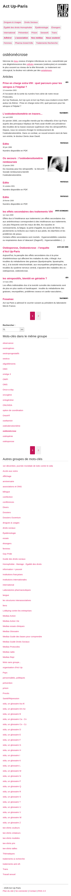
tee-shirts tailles (10, 848)
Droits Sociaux (31, 22)
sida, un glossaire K (12, 760)
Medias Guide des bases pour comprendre (22, 636)
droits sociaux (9, 528)
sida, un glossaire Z (12, 822)
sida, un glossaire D (12, 729)
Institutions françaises (13, 574)
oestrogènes (8, 348)
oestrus (6, 358)
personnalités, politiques (14, 678)
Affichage (7, 476)
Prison (34, 32)
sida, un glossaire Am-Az (14, 709)
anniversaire (8, 481)
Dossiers (7, 512)
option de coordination (13, 410)
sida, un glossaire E (12, 734)
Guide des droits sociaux (14, 559)
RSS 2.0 (42, 891)
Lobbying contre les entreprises (17, 610)
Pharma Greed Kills (24, 43)
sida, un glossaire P (12, 781)
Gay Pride (7, 554)
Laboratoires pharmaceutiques (17, 590)
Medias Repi (8, 657)
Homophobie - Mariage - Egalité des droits (22, 564)
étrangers (7, 543)
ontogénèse (8, 400)
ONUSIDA (7, 405)
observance (8, 343)
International (9, 32)
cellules (30, 64)
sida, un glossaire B (12, 714)
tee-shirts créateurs (11, 833)
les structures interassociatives (17, 600)
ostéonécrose (9, 431)
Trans (54, 32)
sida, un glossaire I (11, 755)
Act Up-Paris (15, 6)
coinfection (8, 497)
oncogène (7, 395)
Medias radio (9, 652)
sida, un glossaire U (12, 807)
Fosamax (8, 299)
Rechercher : (9, 325)
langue (6, 595)
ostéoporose (8, 441)
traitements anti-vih (11, 864)
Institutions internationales (15, 579)
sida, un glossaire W (12, 817)
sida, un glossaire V (12, 812)
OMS (5, 384)
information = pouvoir (12, 569)
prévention (7, 683)
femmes (6, 548)
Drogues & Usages (12, 22)
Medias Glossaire (11, 631)
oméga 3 (7, 374)
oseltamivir (8, 420)
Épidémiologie (41, 27)
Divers (6, 507)
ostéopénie (8, 436)
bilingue (6, 492)
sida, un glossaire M (12, 771)
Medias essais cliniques (14, 626)
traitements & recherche (14, 859)
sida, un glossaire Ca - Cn (15, 719)
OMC (5, 369)
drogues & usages (11, 523)
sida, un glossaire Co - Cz (14, 724)
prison (5, 688)
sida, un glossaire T (12, 802)
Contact (32, 891)
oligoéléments (9, 364)
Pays (5, 672)
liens (5, 605)
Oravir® (6, 415)
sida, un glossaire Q (12, 786)
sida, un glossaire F (12, 740)
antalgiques (46, 70)
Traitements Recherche (47, 43)
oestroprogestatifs (11, 353)
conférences (8, 502)
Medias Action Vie (11, 621)
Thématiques (9, 853)
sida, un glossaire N (12, 776)
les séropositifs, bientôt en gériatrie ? (25, 278)
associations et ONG (12, 486)
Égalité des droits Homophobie (18, 27)
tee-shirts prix (9, 843)
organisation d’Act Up (12, 667)
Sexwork (44, 32)
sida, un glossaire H (12, 750)
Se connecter (21, 891)
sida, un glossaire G (12, 745)
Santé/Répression (11, 698)
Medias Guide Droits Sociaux (16, 642)
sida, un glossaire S (12, 797)
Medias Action (9, 616)
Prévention (23, 32)
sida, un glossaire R (12, 791)
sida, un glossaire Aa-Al (13, 703)
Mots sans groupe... (12, 662)
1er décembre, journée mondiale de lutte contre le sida (28, 466)
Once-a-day (8, 389)
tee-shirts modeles (11, 838)
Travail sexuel (9, 874)
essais (6, 538)
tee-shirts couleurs (11, 828)
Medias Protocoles (11, 647)
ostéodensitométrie (11, 426)
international (8, 585)
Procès (6, 693)
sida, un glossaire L (12, 766)
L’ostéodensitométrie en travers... (22, 113)
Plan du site (8, 891)
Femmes (8, 43)
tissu (16, 61)
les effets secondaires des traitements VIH (28, 211)
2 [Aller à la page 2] (38, 316)
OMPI (5, 379)
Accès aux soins (10, 471)
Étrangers (55, 27)
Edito (6, 143)
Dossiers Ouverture (12, 517)
